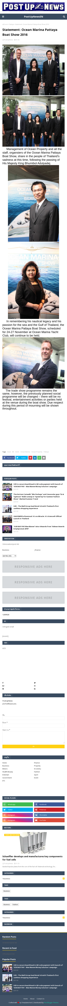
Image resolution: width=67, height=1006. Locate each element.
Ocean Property (36, 452)
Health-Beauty (7, 772)
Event (17, 452)
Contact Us (40, 999)
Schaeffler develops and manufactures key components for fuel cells (32, 858)
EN (13, 452)
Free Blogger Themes (51, 1003)
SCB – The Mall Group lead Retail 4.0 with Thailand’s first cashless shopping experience (36, 507)
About (32, 999)
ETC (3, 781)
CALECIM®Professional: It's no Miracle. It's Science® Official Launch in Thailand (37, 517)
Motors (5, 769)
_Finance (37, 550)
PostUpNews (8, 40)
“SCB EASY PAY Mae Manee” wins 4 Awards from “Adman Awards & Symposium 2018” (38, 527)
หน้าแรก (5, 24)
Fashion (37, 772)
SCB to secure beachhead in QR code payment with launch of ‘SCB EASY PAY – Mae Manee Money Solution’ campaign (38, 485)
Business (5, 550)
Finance (37, 763)
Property (37, 766)
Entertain (5, 775)
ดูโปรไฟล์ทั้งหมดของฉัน (9, 704)
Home (4, 763)
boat (9, 452)
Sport (36, 775)
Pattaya (11, 24)
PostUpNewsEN (33, 16)
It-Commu (37, 769)
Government (7, 778)
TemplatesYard (27, 1003)
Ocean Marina (25, 452)
